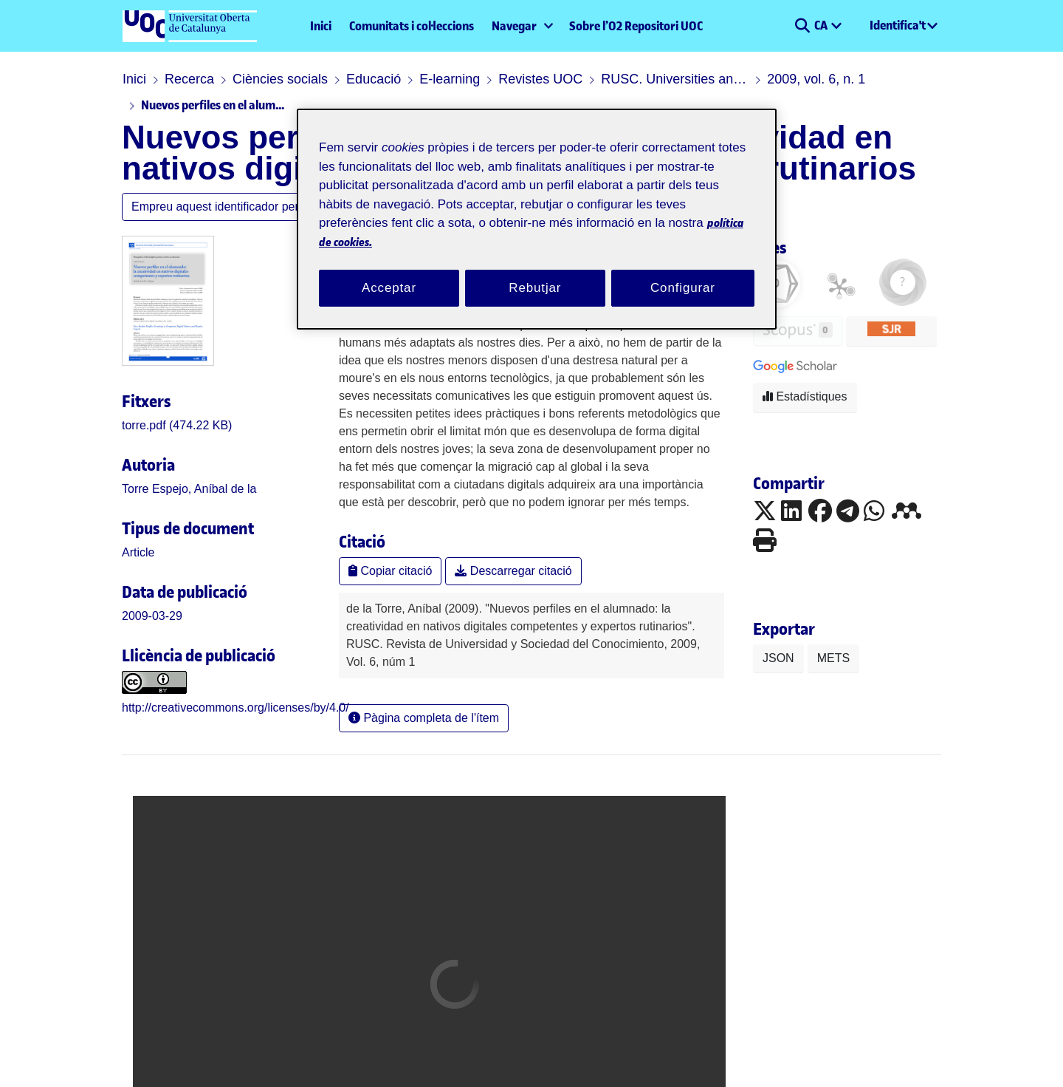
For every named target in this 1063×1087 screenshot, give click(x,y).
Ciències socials (280, 79)
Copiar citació (390, 571)
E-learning (449, 79)
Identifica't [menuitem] (898, 25)
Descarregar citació (513, 571)
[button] (802, 26)
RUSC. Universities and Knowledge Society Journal (675, 79)
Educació (373, 79)
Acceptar (389, 288)
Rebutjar (535, 288)
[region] (537, 219)
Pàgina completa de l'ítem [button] (423, 718)
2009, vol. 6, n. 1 (816, 79)
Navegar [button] (514, 26)
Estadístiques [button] (805, 396)
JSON (778, 658)
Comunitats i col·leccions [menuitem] (411, 26)
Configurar (682, 288)
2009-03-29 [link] (152, 616)
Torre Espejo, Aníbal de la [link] (189, 489)
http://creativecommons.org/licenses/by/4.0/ (235, 707)
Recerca (189, 79)
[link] (177, 425)
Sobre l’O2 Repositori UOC (636, 26)
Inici (320, 26)
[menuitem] (521, 26)
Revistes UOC (540, 79)
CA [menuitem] (822, 25)
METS (833, 658)
